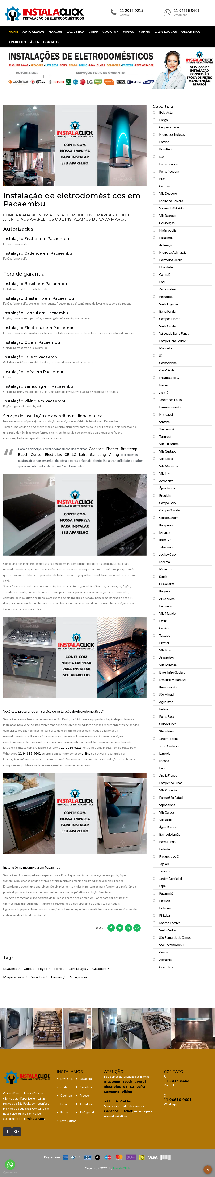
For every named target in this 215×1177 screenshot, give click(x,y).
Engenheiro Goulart (172, 672)
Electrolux (53, 455)
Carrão (163, 628)
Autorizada (33, 31)
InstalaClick (121, 1168)
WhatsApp (35, 1118)
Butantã (164, 849)
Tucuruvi (165, 436)
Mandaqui (166, 414)
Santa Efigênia (168, 304)
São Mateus (167, 731)
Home (13, 31)
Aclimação (166, 245)
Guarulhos (166, 967)
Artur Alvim (166, 598)
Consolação (167, 223)
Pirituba (164, 915)
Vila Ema (165, 650)
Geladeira (190, 31)
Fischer (112, 449)
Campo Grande (169, 510)
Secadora (38, 977)
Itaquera (164, 591)
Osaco (163, 952)
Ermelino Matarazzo (172, 680)
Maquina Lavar (14, 977)
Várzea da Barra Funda (174, 333)
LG (74, 455)
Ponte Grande (168, 164)
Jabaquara (166, 547)
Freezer (56, 977)
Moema (164, 562)
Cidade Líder (167, 724)
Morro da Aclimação (172, 252)
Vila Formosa (168, 665)
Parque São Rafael (171, 797)
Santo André (167, 930)
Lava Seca (75, 31)
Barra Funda (167, 311)
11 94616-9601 (187, 11)
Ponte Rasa (166, 716)
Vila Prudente (168, 790)
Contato (51, 42)
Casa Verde (166, 370)
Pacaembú (166, 893)
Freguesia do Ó (169, 856)
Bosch (23, 455)
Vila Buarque (167, 215)
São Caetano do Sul (171, 945)
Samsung (98, 455)
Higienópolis (167, 230)
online (85, 753)
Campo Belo (167, 503)
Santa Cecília (167, 326)
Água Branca (167, 827)
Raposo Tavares (169, 923)
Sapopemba (167, 805)
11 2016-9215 (131, 11)
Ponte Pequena (169, 171)
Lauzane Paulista (170, 407)
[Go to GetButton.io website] (10, 1172)
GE (66, 455)
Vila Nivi (164, 473)
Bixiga (163, 120)
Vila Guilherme (169, 444)
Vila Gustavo (167, 451)
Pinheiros (165, 908)
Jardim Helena (168, 738)
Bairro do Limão (169, 834)
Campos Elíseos (169, 319)
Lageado (165, 753)
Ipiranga (164, 532)
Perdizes (165, 901)
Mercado (165, 348)
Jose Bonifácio (169, 746)
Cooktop (110, 31)
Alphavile (165, 959)
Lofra (83, 455)
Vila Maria (166, 459)
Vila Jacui (165, 820)
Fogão (129, 31)
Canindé (164, 274)
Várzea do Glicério (171, 208)
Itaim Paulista (168, 687)
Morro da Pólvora (171, 201)
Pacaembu (166, 238)
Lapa (162, 886)
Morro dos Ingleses (172, 134)
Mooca (164, 761)
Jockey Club (167, 554)
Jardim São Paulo (170, 400)
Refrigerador (78, 977)
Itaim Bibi (165, 540)
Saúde (163, 576)
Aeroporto (166, 481)
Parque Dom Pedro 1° (173, 341)
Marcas (55, 31)
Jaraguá (164, 871)
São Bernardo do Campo (175, 937)
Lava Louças (166, 31)
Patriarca (165, 606)
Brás (162, 179)
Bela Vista (166, 112)
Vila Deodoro (168, 193)
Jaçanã (163, 392)
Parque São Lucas (170, 783)
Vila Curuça (166, 812)
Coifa (93, 31)
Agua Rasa (166, 702)
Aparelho (17, 42)
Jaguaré (164, 864)
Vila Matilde (167, 613)
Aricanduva (166, 657)
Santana (164, 422)
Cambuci (165, 186)
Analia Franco (168, 775)
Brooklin (165, 495)
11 (176, 1081)
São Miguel (166, 694)
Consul (36, 455)
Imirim (163, 385)
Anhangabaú (167, 289)
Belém (163, 709)
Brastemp (129, 449)
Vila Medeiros (168, 466)
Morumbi (165, 569)
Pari (162, 282)
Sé (160, 355)
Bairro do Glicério (171, 260)
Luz (161, 156)
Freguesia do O (169, 377)
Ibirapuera (166, 525)
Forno (144, 31)
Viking (114, 455)
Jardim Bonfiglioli (170, 878)
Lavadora (86, 1078)
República (166, 296)
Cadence (96, 449)
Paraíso (164, 142)
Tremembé (166, 429)
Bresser (164, 643)
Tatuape (164, 635)
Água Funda (167, 488)
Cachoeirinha (168, 363)
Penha (163, 621)
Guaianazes (166, 584)
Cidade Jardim (168, 517)
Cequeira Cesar (169, 127)
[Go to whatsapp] (10, 1164)
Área (34, 42)
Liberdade (166, 267)
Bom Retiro (166, 149)
